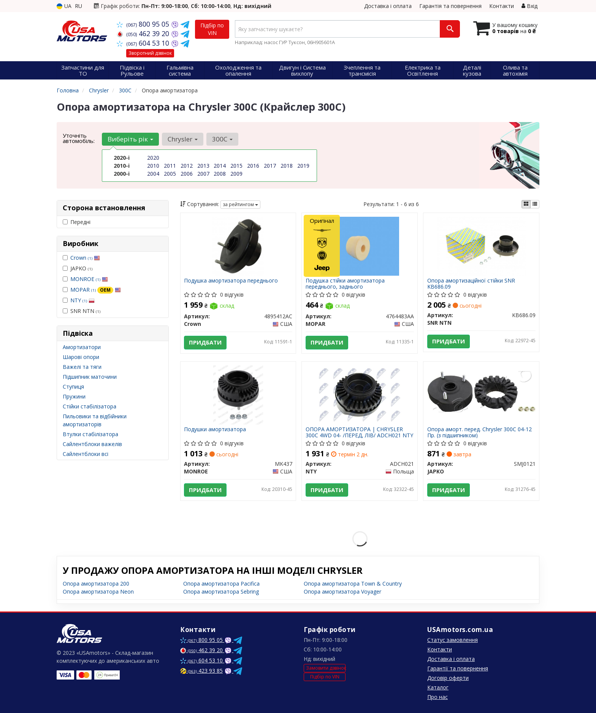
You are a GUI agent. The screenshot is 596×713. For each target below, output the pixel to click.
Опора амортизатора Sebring (221, 591)
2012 (187, 165)
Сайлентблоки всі (85, 453)
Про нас (437, 696)
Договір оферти (448, 677)
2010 (153, 165)
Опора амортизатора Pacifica (221, 583)
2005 (170, 173)
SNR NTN (81, 310)
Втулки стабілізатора (90, 434)
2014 (220, 165)
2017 (270, 165)
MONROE (89, 279)
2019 (303, 165)
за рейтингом (240, 204)
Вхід (529, 6)
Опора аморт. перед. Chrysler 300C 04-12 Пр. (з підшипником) (479, 432)
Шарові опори (81, 356)
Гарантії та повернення (457, 668)
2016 (253, 165)
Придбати (205, 342)
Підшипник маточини (90, 376)
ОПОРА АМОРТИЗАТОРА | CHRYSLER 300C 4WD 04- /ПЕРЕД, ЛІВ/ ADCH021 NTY (359, 432)
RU (78, 6)
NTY (82, 300)
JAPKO (77, 268)
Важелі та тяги (82, 366)
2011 (170, 165)
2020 (153, 157)
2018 (287, 165)
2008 (220, 173)
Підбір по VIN (212, 29)
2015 (236, 165)
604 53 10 (144, 43)
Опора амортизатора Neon (98, 591)
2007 (203, 173)
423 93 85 (201, 670)
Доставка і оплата (388, 6)
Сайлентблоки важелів (92, 444)
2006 (187, 173)
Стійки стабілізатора (89, 406)
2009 (236, 173)
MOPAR (95, 289)
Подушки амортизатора (215, 429)
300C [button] (222, 139)
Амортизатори (82, 347)
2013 (203, 165)
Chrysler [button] (183, 139)
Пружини (74, 396)
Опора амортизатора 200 (96, 583)
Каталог (438, 687)
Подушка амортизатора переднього (231, 281)
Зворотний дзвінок (150, 53)
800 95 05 (144, 24)
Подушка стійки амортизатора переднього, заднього (345, 283)
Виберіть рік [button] (130, 139)
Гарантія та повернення (450, 6)
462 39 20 (144, 33)
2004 (153, 173)
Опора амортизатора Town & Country (353, 583)
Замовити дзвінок (326, 668)
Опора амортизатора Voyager (342, 591)
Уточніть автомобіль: (79, 138)
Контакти (501, 6)
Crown (85, 257)
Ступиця (73, 386)
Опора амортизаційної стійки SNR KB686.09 (471, 283)
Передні (76, 221)
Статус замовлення (452, 639)
